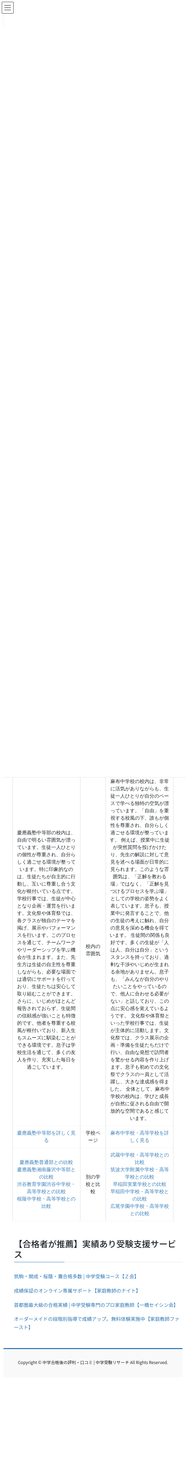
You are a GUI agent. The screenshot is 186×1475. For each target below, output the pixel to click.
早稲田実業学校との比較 (139, 1184)
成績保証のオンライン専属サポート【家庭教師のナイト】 (77, 1290)
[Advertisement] (93, 1426)
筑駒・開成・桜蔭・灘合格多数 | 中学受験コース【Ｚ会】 (76, 1276)
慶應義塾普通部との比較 (46, 1162)
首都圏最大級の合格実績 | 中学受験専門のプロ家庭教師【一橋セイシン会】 (96, 1304)
